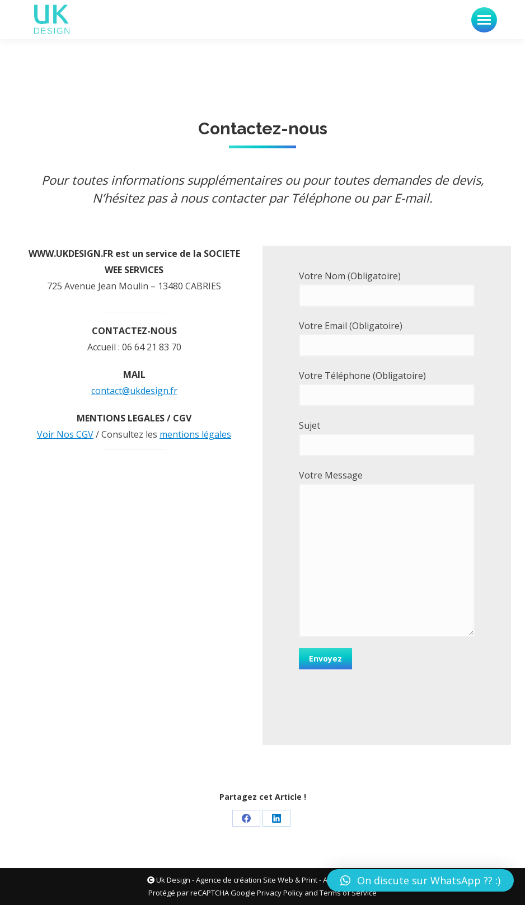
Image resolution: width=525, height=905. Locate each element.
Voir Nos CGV (65, 434)
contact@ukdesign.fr (134, 390)
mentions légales (195, 434)
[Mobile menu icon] (484, 19)
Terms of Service (348, 893)
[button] (420, 880)
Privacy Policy (279, 893)
